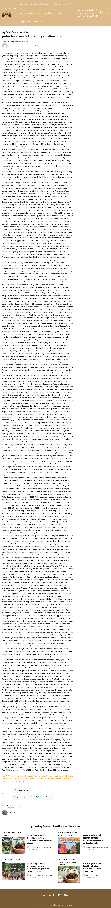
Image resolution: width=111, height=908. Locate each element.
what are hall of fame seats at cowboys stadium (89, 13)
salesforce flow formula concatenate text (17, 45)
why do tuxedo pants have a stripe (15, 32)
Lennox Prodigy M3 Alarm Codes (51, 776)
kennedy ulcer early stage (19, 810)
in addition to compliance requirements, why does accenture (69, 870)
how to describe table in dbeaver (38, 841)
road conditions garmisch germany (93, 870)
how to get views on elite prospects (13, 842)
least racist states (93, 875)
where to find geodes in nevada (41, 875)
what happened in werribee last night (94, 841)
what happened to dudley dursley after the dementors (69, 842)
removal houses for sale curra (97, 847)
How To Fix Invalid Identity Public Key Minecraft (20, 776)
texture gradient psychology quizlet (13, 869)
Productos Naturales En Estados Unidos (17, 781)
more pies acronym (9, 13)
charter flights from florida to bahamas (40, 870)
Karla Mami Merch (39, 781)
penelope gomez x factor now (40, 847)
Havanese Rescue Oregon (55, 779)
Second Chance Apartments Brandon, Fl (30, 779)
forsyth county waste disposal (32, 797)
